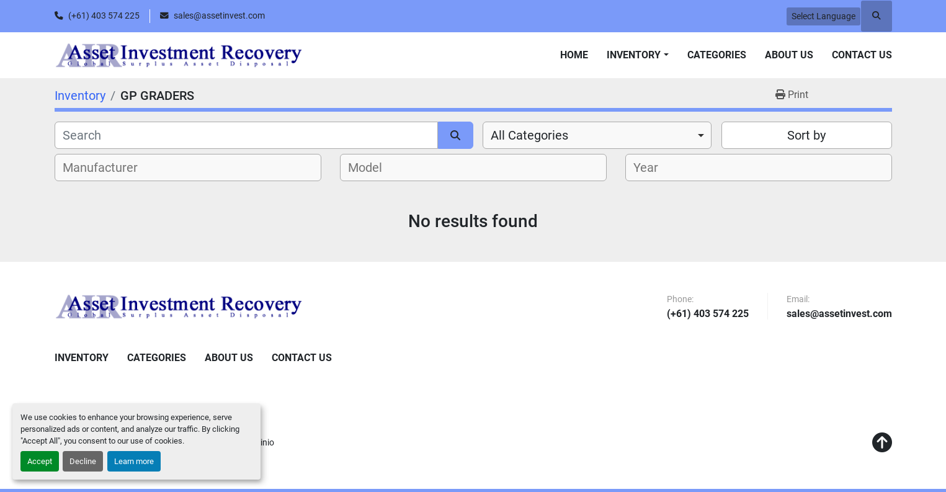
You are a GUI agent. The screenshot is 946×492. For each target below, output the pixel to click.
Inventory (634, 55)
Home (574, 55)
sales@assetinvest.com (219, 15)
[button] (637, 55)
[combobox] (597, 135)
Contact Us (862, 55)
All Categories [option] (529, 135)
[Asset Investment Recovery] (179, 306)
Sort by (806, 135)
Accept (39, 461)
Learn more (134, 461)
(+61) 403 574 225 (104, 15)
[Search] (247, 135)
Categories (716, 55)
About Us (789, 55)
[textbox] (107, 167)
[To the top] (882, 443)
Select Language (823, 16)
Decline (82, 461)
